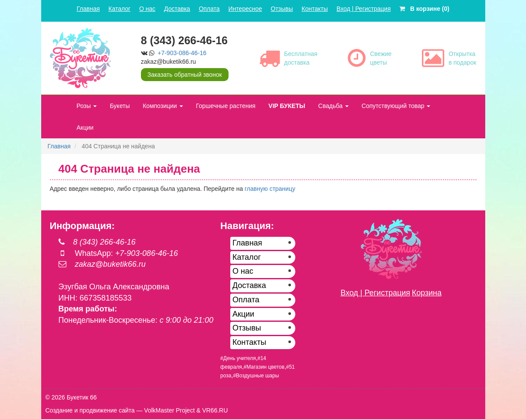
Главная (88, 8)
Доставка (177, 8)
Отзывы (282, 8)
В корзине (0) (424, 8)
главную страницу (270, 188)
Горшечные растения (225, 105)
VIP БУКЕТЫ (286, 105)
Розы (87, 105)
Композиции (163, 105)
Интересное (245, 8)
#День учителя (238, 358)
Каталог (119, 8)
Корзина (427, 292)
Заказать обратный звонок (184, 74)
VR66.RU (215, 410)
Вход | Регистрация (364, 8)
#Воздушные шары (256, 376)
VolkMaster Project (169, 410)
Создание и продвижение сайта (90, 410)
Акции (85, 127)
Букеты (120, 105)
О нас (147, 8)
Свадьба (333, 105)
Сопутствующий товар (396, 105)
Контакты (315, 8)
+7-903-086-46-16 (182, 52)
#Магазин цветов (264, 367)
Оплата (209, 8)
